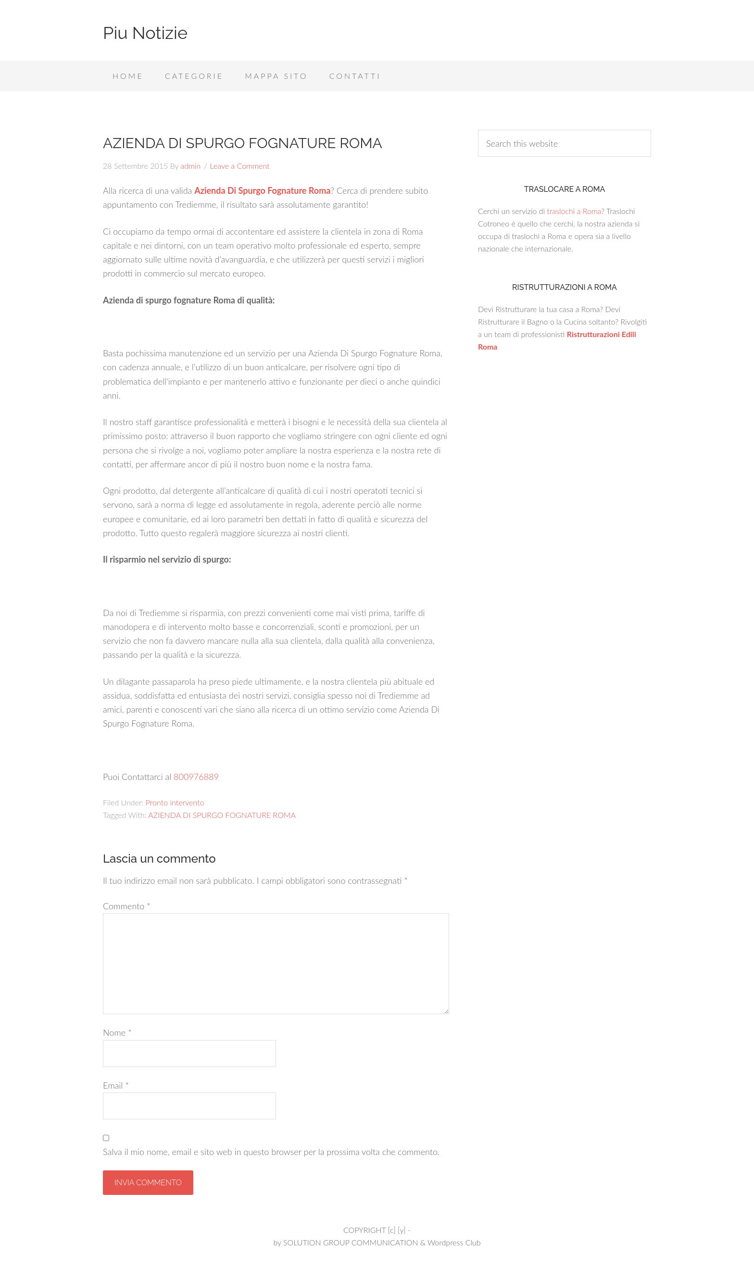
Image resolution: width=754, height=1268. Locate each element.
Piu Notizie (145, 33)
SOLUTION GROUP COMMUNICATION (350, 1242)
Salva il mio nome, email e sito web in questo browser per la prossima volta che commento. (271, 1151)
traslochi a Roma (574, 210)
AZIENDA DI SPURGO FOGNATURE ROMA (222, 814)
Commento (127, 906)
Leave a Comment (240, 165)
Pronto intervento (175, 802)
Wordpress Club (454, 1242)
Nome (117, 1032)
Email (116, 1085)
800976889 (196, 776)
